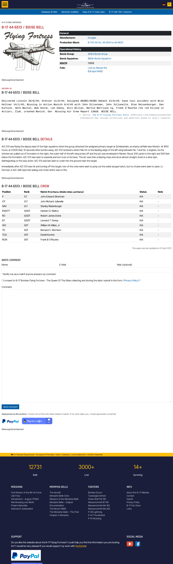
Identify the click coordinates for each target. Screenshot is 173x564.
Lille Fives (15, 495)
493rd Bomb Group (98, 53)
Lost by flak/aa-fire (97, 67)
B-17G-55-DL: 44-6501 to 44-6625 (105, 42)
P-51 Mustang (94, 518)
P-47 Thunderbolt (96, 515)
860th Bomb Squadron (99, 58)
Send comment (10, 406)
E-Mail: (62, 264)
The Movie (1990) (58, 508)
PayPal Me (80, 546)
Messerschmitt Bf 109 (98, 502)
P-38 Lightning (95, 512)
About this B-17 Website (138, 492)
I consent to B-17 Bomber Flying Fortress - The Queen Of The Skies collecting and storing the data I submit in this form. (71, 280)
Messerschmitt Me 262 (99, 508)
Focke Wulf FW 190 (97, 499)
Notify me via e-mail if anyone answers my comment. (29, 274)
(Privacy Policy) (131, 280)
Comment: (7, 287)
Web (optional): (124, 264)
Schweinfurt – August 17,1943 (25, 499)
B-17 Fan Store (134, 505)
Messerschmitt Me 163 (99, 505)
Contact (130, 495)
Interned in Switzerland (22, 508)
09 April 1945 (95, 71)
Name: (5, 264)
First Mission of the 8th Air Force (26, 492)
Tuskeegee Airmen (97, 495)
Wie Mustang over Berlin (22, 502)
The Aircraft (55, 492)
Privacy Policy (133, 502)
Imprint (130, 499)
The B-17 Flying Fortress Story (110, 115)
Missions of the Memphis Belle (64, 499)
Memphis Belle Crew (59, 495)
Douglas (92, 37)
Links (129, 508)
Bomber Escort (95, 492)
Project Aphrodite (19, 505)
